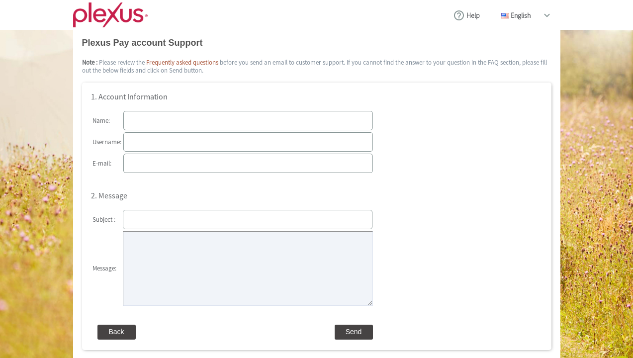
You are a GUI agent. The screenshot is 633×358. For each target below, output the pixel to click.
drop (547, 15)
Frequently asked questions (182, 62)
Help (473, 15)
